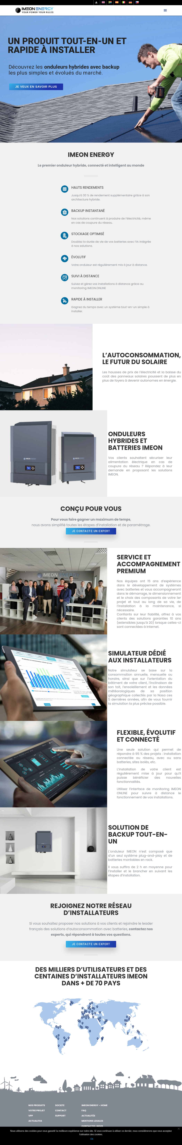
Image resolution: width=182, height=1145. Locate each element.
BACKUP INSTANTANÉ (88, 210)
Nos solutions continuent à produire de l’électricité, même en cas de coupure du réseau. (111, 221)
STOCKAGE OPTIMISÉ (87, 234)
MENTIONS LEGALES (92, 1121)
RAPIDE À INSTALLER (86, 299)
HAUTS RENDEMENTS (87, 187)
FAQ (83, 1110)
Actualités (88, 1115)
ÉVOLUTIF (78, 257)
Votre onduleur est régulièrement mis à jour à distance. (109, 265)
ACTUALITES (35, 1121)
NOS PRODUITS (36, 1105)
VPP (30, 1115)
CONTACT (60, 1110)
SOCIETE (59, 1105)
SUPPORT (60, 1115)
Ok (91, 1139)
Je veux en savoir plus (36, 86)
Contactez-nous (92, 1126)
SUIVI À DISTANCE (85, 276)
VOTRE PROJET (36, 1110)
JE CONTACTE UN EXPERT (91, 531)
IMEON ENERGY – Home (94, 1105)
